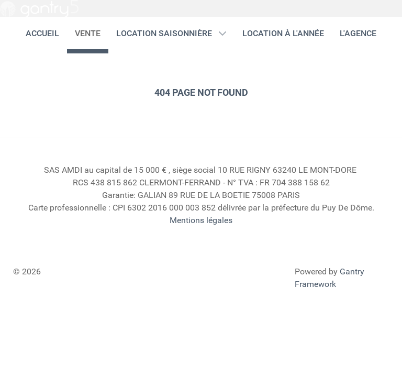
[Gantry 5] (39, 9)
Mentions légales (201, 220)
